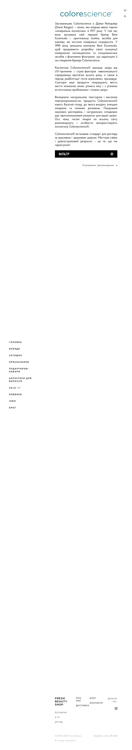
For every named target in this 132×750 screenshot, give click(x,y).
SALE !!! (15, 388)
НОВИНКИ (15, 394)
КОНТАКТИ (96, 703)
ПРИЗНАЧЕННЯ (19, 362)
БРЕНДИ (14, 349)
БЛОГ (12, 408)
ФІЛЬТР (64, 154)
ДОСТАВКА (82, 705)
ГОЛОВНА (15, 342)
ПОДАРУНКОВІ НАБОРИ (19, 370)
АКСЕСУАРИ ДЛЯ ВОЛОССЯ (20, 379)
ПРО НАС (78, 699)
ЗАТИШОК (15, 355)
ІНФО (12, 401)
